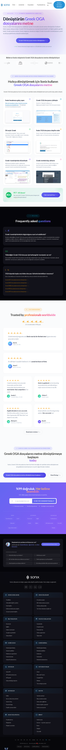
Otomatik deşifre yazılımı (12, 603)
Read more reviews (33, 432)
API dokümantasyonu (11, 674)
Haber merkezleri (10, 629)
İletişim (38, 728)
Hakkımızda (40, 719)
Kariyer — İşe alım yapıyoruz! (44, 722)
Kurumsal (8, 624)
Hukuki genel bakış (10, 648)
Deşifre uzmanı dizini (11, 707)
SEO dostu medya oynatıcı (43, 603)
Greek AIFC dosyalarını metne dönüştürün (16, 280)
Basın (38, 725)
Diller (7, 696)
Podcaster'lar (40, 629)
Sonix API (8, 672)
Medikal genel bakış (41, 648)
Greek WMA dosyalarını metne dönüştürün (17, 285)
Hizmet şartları (45, 746)
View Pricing (55, 475)
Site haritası (26, 746)
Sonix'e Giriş (9, 701)
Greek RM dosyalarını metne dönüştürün (16, 288)
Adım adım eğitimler (41, 701)
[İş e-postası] (23, 501)
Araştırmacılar (40, 627)
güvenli (54, 582)
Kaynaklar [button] (31, 5)
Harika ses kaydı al (41, 707)
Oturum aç (49, 4)
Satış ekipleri (9, 635)
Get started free (50, 195)
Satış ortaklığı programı (11, 680)
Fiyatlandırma (41, 5)
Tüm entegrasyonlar (41, 683)
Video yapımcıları (41, 632)
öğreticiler (31, 544)
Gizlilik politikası (35, 746)
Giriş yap (19, 746)
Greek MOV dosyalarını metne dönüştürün (17, 282)
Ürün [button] (13, 5)
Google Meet (40, 677)
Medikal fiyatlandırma (42, 659)
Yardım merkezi (40, 696)
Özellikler (8, 600)
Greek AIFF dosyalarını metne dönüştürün (16, 291)
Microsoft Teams (41, 674)
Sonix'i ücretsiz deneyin (59, 4)
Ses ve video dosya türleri (12, 698)
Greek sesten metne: (13, 31)
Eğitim (7, 627)
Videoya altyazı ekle (41, 605)
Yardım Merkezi (24, 544)
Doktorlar (39, 653)
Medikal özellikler (41, 651)
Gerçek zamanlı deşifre (11, 611)
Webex (38, 680)
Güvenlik (39, 731)
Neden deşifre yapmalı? (42, 704)
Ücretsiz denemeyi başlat (44, 501)
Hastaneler (39, 656)
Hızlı (44, 582)
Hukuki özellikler (10, 651)
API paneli (8, 677)
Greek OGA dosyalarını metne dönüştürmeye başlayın (24, 475)
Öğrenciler (39, 635)
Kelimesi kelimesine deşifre (12, 608)
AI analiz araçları (41, 600)
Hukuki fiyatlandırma (11, 659)
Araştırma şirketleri (11, 632)
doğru (48, 582)
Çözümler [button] (21, 5)
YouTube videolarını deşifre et (44, 608)
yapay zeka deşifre (29, 582)
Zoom (38, 672)
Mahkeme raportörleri (11, 653)
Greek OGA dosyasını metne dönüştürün (33, 40)
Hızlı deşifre (9, 605)
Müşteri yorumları (10, 725)
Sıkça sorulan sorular (42, 698)
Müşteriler (8, 722)
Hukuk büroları (9, 656)
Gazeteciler (39, 624)
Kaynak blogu (9, 704)
